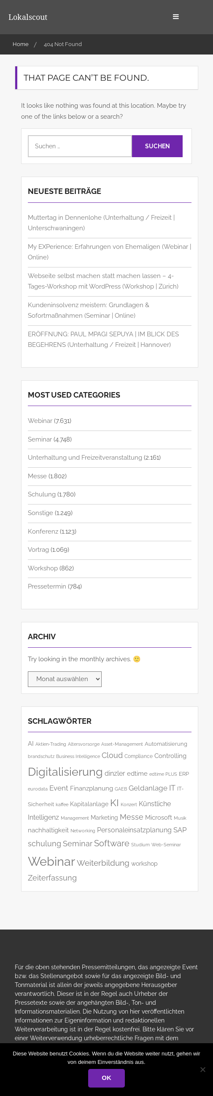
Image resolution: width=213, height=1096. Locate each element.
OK (106, 1077)
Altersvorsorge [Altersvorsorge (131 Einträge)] (84, 744)
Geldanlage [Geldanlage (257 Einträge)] (148, 788)
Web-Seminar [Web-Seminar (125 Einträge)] (166, 845)
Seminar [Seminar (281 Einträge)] (77, 843)
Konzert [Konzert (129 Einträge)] (129, 804)
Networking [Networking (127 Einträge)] (82, 831)
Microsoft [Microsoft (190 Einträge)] (158, 817)
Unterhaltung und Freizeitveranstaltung (85, 457)
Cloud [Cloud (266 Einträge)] (112, 755)
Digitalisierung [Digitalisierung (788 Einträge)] (65, 771)
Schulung (42, 494)
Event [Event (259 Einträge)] (58, 788)
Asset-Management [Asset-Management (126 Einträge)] (122, 744)
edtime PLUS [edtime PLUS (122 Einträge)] (163, 774)
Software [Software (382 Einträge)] (111, 843)
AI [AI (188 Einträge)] (31, 743)
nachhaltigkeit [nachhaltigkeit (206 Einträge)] (48, 830)
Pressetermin (47, 586)
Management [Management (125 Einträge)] (75, 818)
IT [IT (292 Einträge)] (172, 787)
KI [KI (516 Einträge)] (114, 802)
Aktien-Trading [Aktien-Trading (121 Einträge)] (50, 744)
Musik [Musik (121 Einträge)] (180, 818)
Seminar (40, 439)
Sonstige (40, 513)
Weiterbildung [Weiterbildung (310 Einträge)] (103, 862)
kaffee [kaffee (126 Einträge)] (62, 804)
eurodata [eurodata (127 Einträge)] (38, 789)
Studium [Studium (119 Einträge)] (140, 844)
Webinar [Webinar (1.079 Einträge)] (51, 861)
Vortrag (38, 549)
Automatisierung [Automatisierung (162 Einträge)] (166, 744)
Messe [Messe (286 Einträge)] (131, 816)
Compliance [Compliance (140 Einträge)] (138, 756)
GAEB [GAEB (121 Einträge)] (121, 789)
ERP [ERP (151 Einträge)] (184, 774)
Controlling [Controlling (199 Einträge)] (170, 756)
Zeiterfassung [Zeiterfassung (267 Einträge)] (52, 878)
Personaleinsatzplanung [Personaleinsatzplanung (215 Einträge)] (134, 830)
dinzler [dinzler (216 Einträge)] (115, 773)
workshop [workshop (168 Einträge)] (144, 863)
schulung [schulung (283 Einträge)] (44, 843)
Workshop (43, 568)
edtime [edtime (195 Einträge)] (137, 773)
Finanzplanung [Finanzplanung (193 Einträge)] (91, 788)
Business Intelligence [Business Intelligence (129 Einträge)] (78, 756)
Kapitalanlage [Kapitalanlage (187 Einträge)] (89, 803)
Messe (37, 476)
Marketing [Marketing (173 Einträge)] (104, 817)
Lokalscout (27, 17)
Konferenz (43, 531)
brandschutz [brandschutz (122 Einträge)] (41, 756)
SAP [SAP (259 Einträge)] (180, 830)
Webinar (40, 421)
